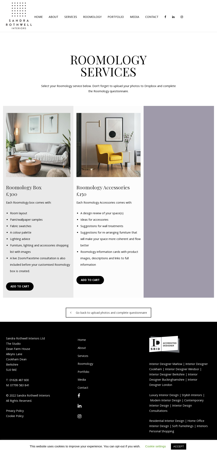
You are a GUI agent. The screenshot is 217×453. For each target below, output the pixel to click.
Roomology (85, 364)
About (82, 348)
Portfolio (83, 372)
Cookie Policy (15, 416)
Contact (83, 387)
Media (82, 379)
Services (83, 356)
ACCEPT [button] (178, 446)
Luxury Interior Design (164, 395)
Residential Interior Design (166, 421)
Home (82, 340)
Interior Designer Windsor (181, 369)
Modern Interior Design (165, 400)
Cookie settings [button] (155, 446)
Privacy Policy (15, 411)
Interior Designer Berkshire (167, 374)
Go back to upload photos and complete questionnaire (108, 313)
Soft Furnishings (182, 426)
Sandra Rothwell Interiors (33, 395)
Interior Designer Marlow (165, 364)
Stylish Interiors (192, 395)
